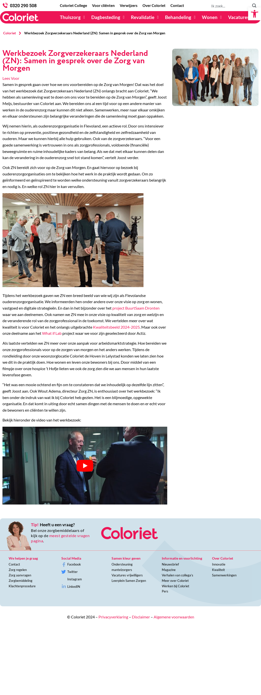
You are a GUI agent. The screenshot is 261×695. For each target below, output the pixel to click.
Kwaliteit (218, 570)
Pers (165, 591)
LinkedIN (73, 587)
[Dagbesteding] (108, 17)
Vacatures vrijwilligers (127, 575)
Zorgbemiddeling (20, 581)
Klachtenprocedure (22, 586)
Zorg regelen (18, 570)
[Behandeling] (181, 17)
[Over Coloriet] (154, 5)
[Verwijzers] (128, 5)
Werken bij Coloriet (175, 586)
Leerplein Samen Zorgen (129, 581)
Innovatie (218, 564)
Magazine (169, 570)
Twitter (72, 572)
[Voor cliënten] (103, 5)
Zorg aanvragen (20, 575)
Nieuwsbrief (170, 564)
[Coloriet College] (73, 5)
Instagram (74, 579)
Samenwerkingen (224, 575)
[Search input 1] (229, 5)
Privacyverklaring (113, 616)
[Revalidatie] (145, 17)
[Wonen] (212, 17)
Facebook (74, 564)
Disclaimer (141, 616)
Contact (14, 564)
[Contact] (177, 5)
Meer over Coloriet (175, 581)
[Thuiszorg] (73, 17)
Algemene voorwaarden (174, 616)
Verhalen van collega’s (177, 575)
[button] (254, 13)
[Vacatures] (241, 17)
